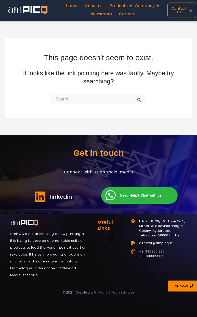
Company (145, 6)
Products (119, 6)
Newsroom (101, 14)
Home (72, 6)
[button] (112, 238)
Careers (127, 14)
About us (93, 6)
